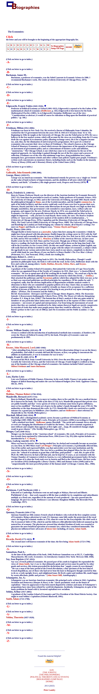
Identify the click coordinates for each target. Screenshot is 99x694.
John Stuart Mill (54, 575)
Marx (72, 264)
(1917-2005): (19, 592)
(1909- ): (23, 490)
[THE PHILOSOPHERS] (49, 675)
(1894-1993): (18, 229)
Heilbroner (46, 111)
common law (86, 202)
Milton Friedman (18, 366)
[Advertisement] (52, 18)
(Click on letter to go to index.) (19, 59)
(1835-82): (22, 330)
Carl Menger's (46, 446)
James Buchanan (37, 366)
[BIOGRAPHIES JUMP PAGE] (49, 680)
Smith (43, 264)
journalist (47, 232)
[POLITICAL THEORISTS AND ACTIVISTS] (49, 678)
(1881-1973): (21, 441)
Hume (38, 202)
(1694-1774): (20, 512)
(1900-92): (20, 193)
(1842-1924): (20, 415)
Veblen (66, 264)
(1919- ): (20, 257)
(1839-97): (18, 175)
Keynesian (47, 278)
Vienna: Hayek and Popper (65, 227)
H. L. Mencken (44, 239)
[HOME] (49, 682)
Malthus (50, 264)
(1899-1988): (17, 266)
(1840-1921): (18, 432)
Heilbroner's (71, 410)
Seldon (89, 276)
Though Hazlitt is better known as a (27, 232)
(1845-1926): (25, 106)
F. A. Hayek (30, 438)
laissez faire (52, 529)
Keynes (83, 264)
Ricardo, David (13, 539)
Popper (22, 227)
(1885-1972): (20, 357)
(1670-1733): (22, 397)
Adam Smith (80, 529)
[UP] (52, 671)
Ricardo (58, 264)
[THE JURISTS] (49, 673)
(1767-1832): (20, 559)
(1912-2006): (20, 128)
